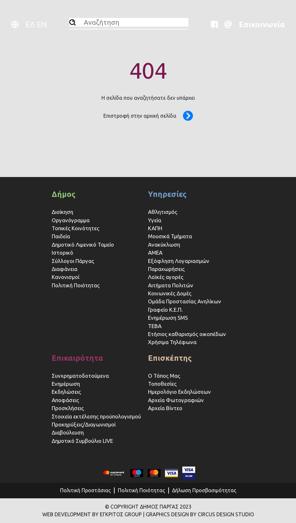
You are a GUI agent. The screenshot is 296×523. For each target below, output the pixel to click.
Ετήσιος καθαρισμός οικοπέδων (187, 334)
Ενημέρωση (66, 384)
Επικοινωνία (262, 24)
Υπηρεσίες (167, 194)
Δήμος (63, 194)
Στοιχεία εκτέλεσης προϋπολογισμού (96, 416)
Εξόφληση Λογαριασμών (178, 261)
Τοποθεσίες (162, 384)
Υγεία (154, 220)
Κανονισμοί (65, 277)
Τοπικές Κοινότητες (75, 228)
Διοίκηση (62, 212)
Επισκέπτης (170, 358)
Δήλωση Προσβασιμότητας (204, 490)
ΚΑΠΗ (155, 228)
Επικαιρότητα (77, 358)
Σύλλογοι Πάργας (73, 261)
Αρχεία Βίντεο (165, 408)
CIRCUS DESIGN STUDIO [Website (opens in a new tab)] (226, 514)
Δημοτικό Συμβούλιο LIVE (82, 441)
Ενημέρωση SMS (168, 318)
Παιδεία (61, 236)
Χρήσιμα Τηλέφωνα (172, 342)
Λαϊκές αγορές (165, 277)
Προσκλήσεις (68, 408)
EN (42, 24)
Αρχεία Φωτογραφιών (176, 400)
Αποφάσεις (65, 400)
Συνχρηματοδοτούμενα (80, 376)
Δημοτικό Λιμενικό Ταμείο (83, 244)
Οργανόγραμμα (71, 220)
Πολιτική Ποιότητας (76, 285)
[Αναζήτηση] (72, 22)
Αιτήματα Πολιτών (170, 285)
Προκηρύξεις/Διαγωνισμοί (84, 424)
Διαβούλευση (68, 432)
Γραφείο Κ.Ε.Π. (165, 310)
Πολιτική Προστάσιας (85, 490)
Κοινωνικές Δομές (169, 293)
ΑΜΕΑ (155, 252)
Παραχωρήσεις (167, 269)
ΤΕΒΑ (154, 326)
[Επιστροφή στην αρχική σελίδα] (184, 116)
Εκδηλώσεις (66, 392)
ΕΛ (30, 24)
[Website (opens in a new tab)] (216, 24)
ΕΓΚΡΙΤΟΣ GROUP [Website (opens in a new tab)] (121, 514)
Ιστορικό (62, 252)
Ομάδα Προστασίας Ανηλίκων (184, 301)
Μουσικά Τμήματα (170, 236)
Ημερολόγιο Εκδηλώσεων (179, 392)
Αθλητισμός (162, 212)
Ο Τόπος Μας (164, 376)
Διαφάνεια (64, 269)
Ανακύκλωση (164, 244)
